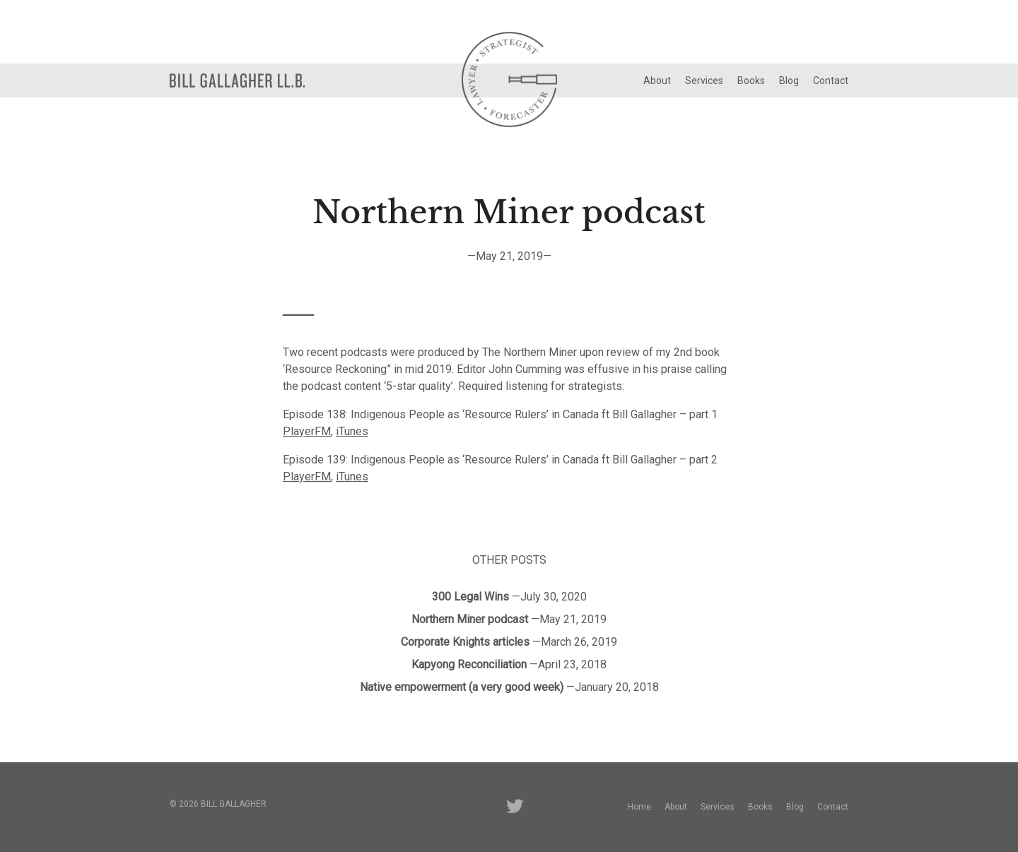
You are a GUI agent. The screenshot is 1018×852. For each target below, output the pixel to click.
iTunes (352, 431)
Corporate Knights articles (465, 642)
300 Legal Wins (470, 596)
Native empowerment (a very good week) (461, 687)
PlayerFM (307, 431)
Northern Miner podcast (469, 619)
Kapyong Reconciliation (469, 664)
